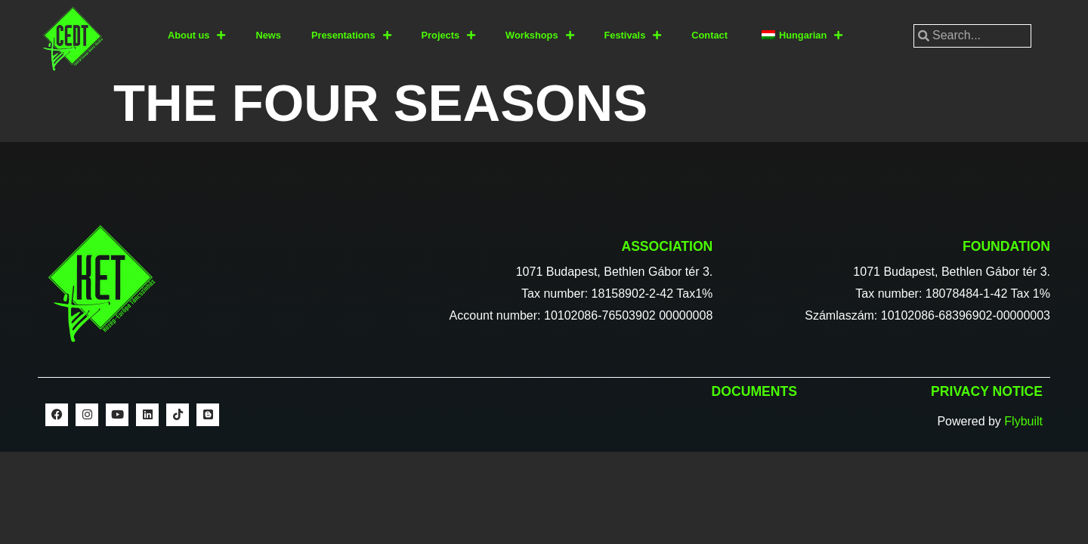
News (267, 35)
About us (196, 35)
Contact (709, 35)
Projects (449, 35)
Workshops (539, 35)
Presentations (351, 35)
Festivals (633, 35)
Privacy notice (987, 391)
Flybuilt (1023, 421)
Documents (754, 391)
